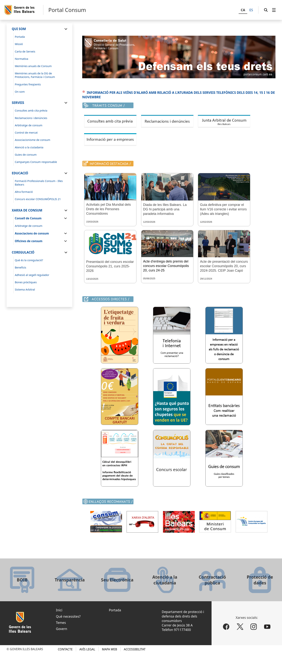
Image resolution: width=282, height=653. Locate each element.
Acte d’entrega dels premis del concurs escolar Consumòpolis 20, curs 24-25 (166, 266)
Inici (59, 610)
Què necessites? (68, 616)
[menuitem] (274, 10)
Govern (61, 628)
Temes (61, 622)
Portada (115, 610)
